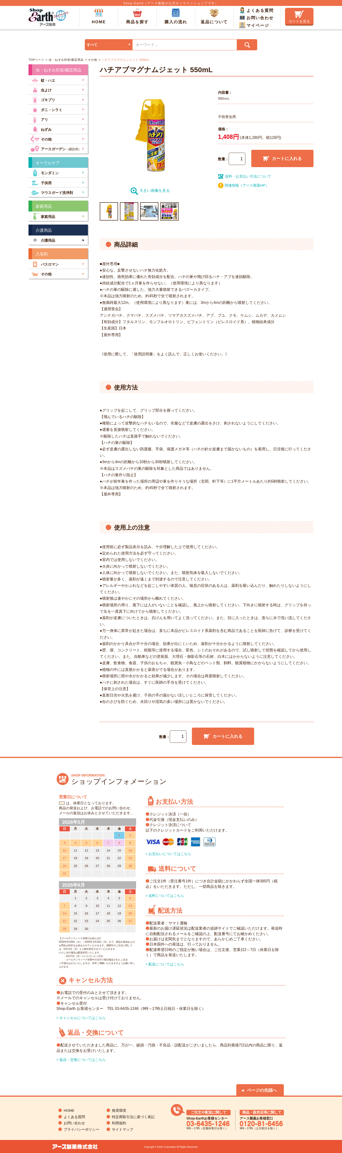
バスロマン (44, 263)
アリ (39, 119)
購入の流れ (176, 16)
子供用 (41, 182)
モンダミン (44, 172)
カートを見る (299, 16)
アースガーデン (55, 148)
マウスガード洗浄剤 (51, 192)
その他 (92, 59)
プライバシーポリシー (81, 1129)
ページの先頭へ (262, 1090)
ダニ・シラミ (46, 109)
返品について (214, 16)
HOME (99, 16)
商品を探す (137, 16)
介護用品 (42, 240)
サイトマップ (122, 1129)
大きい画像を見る (150, 190)
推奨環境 (119, 1110)
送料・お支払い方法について (244, 176)
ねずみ (41, 129)
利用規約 (119, 1123)
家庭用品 (42, 216)
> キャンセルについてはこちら (81, 1018)
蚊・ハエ (42, 80)
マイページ (254, 25)
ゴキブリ (42, 99)
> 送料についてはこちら (165, 896)
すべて (92, 45)
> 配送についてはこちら (165, 964)
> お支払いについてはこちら (168, 854)
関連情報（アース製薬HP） (247, 185)
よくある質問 (256, 10)
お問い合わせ (256, 17)
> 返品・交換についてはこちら (81, 1060)
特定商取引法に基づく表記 (133, 1117)
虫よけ (41, 89)
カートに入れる (282, 158)
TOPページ (36, 59)
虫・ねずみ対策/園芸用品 (66, 59)
